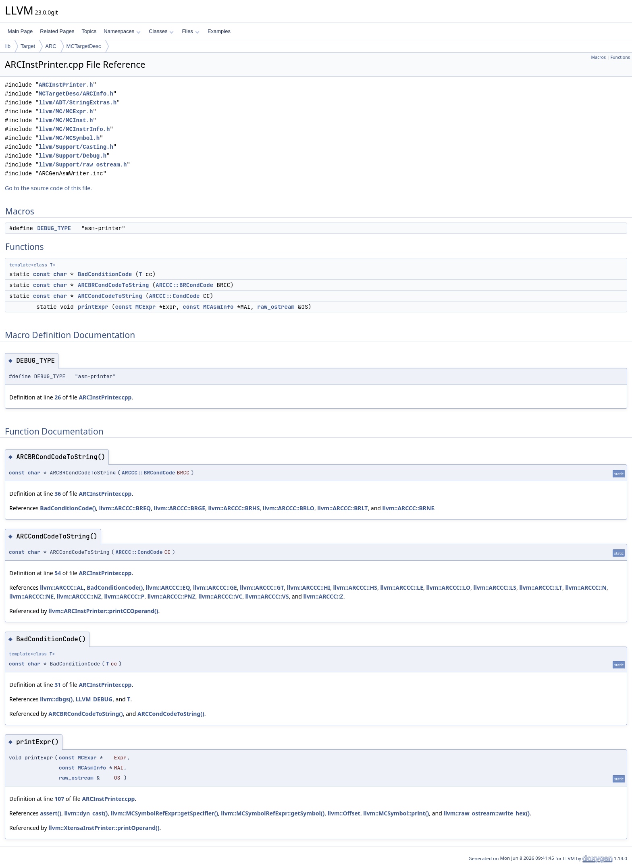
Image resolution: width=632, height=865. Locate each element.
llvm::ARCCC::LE (401, 587)
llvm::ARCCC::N (585, 587)
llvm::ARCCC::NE (31, 596)
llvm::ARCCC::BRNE (408, 508)
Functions (620, 57)
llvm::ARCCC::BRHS (234, 508)
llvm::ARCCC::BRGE (179, 508)
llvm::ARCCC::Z (323, 596)
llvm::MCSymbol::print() (396, 813)
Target (28, 46)
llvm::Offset (344, 813)
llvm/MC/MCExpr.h (66, 111)
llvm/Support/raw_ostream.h (83, 164)
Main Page (20, 31)
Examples (219, 31)
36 (57, 493)
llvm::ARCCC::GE (215, 587)
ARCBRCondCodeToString (113, 285)
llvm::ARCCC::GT (262, 587)
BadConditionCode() (68, 508)
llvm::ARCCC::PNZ (171, 596)
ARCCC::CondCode (174, 295)
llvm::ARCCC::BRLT (342, 508)
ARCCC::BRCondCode (184, 285)
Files (190, 31)
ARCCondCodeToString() (170, 713)
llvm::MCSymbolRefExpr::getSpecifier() (164, 813)
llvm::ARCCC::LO (448, 587)
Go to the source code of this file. (48, 188)
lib (7, 46)
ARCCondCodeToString (110, 295)
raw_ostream (275, 306)
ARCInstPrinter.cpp (105, 397)
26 (57, 397)
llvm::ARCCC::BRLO (288, 508)
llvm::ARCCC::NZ (79, 596)
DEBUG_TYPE (54, 228)
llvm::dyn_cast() (86, 813)
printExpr (93, 306)
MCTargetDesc (84, 46)
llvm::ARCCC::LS (494, 587)
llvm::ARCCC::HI (308, 587)
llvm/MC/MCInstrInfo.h (74, 129)
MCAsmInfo (218, 306)
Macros (598, 57)
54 (57, 573)
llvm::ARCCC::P (124, 596)
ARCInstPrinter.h (66, 85)
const (41, 274)
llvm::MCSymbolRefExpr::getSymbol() (272, 813)
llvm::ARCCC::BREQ (125, 508)
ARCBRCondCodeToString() (85, 713)
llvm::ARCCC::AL (62, 587)
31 (57, 684)
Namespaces (122, 31)
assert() (50, 813)
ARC (50, 46)
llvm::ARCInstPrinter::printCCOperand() (103, 611)
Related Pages (57, 31)
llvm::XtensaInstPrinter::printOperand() (103, 828)
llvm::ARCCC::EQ (168, 587)
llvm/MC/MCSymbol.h (69, 138)
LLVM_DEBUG (94, 699)
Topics (88, 31)
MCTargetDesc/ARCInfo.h (76, 94)
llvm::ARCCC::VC (220, 596)
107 (59, 799)
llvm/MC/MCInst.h (66, 120)
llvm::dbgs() (56, 699)
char (60, 274)
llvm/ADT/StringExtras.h (77, 102)
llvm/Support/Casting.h (76, 147)
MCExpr (145, 306)
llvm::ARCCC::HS (355, 587)
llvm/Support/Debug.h (72, 156)
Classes (161, 31)
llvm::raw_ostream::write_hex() (486, 813)
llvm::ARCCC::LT (540, 587)
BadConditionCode (105, 274)
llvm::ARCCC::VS (267, 596)
